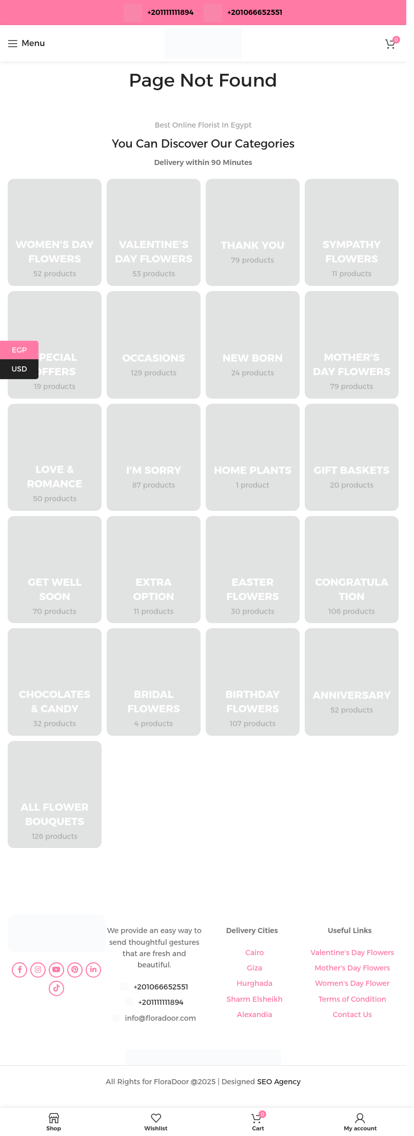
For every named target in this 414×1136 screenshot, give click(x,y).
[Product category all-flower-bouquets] (55, 794)
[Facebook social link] (19, 970)
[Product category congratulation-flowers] (352, 569)
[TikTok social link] (56, 988)
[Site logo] (203, 42)
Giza (254, 968)
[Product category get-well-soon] (55, 569)
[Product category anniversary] (352, 681)
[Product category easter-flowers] (253, 569)
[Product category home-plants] (253, 457)
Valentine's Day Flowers (352, 952)
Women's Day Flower (352, 983)
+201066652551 (161, 987)
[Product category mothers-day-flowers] (352, 344)
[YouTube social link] (56, 970)
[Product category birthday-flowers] (253, 681)
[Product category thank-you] (253, 232)
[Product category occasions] (154, 344)
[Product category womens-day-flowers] (55, 232)
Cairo (254, 952)
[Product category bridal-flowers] (154, 681)
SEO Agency (279, 1081)
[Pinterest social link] (75, 970)
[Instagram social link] (38, 970)
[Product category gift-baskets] (352, 457)
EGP (25, 350)
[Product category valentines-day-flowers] (154, 232)
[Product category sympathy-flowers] (352, 232)
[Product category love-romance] (55, 457)
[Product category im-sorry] (154, 457)
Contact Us (352, 1014)
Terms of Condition (352, 999)
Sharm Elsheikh (255, 999)
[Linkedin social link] (93, 970)
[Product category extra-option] (154, 569)
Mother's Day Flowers (352, 968)
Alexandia (254, 1014)
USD (24, 369)
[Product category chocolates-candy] (55, 681)
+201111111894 (170, 12)
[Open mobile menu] (26, 43)
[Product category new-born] (253, 344)
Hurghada (254, 983)
